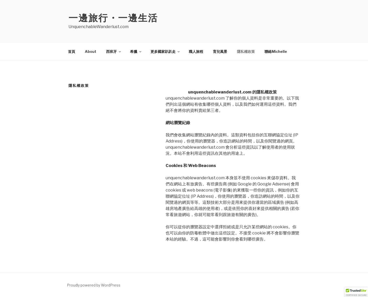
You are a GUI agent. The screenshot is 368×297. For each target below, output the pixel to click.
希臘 (136, 51)
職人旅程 (196, 51)
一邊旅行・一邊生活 (113, 17)
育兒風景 (220, 51)
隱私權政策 (246, 51)
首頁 (71, 51)
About (90, 51)
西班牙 (114, 51)
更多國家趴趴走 (165, 51)
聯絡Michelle (275, 51)
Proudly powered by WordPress (93, 285)
